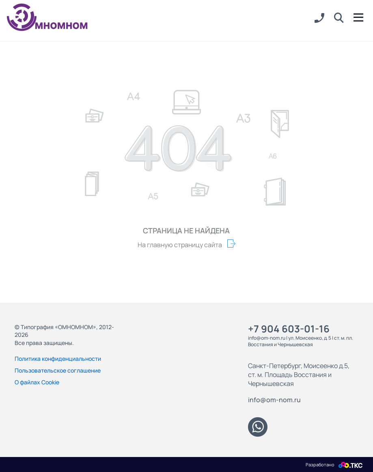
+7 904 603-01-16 (289, 328)
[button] (339, 18)
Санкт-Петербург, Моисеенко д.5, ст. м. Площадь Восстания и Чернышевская (298, 374)
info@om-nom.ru (274, 399)
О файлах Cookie (37, 382)
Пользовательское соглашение (58, 370)
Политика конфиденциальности (58, 358)
